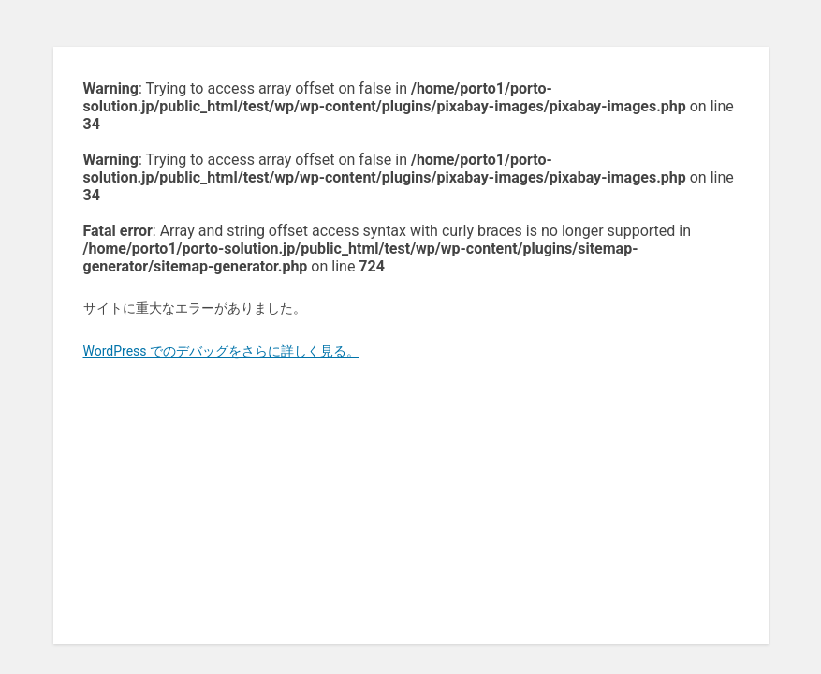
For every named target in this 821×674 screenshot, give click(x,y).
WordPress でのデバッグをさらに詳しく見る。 (221, 351)
